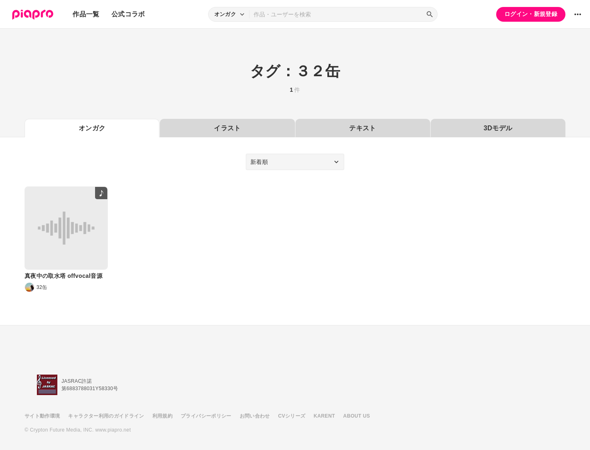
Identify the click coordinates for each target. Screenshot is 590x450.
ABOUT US (356, 416)
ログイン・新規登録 (530, 14)
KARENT (324, 416)
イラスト (227, 128)
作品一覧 (86, 14)
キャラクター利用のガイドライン (106, 416)
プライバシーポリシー (206, 416)
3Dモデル (497, 128)
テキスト (362, 128)
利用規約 (162, 416)
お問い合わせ (255, 416)
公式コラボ (128, 14)
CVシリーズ (292, 416)
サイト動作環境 (42, 416)
